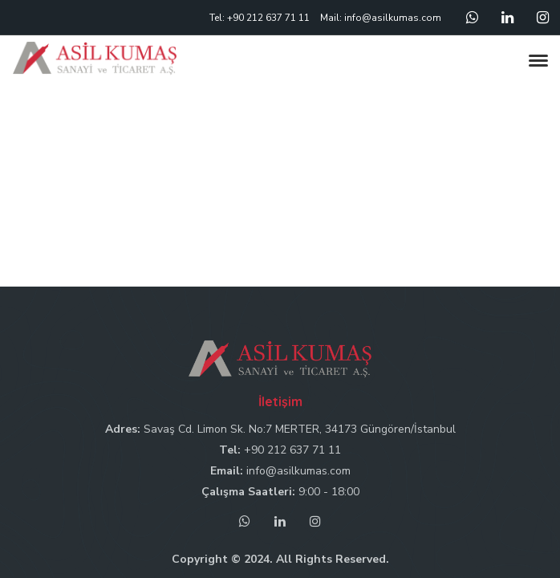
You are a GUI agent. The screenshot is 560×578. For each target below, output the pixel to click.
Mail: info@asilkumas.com (380, 17)
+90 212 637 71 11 (292, 450)
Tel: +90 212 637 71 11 (259, 17)
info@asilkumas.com (298, 470)
